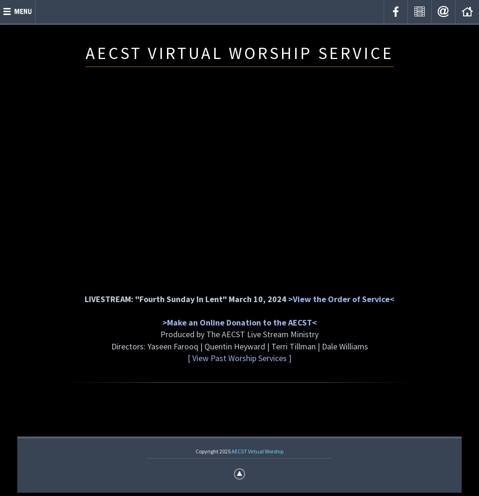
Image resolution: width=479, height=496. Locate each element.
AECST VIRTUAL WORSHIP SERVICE (240, 53)
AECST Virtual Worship (257, 451)
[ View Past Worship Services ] (239, 358)
